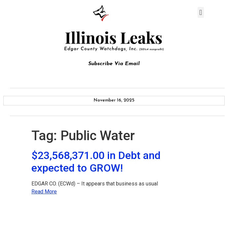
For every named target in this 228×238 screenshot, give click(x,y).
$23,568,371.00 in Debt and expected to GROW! (96, 161)
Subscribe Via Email (114, 63)
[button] (201, 12)
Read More (44, 191)
